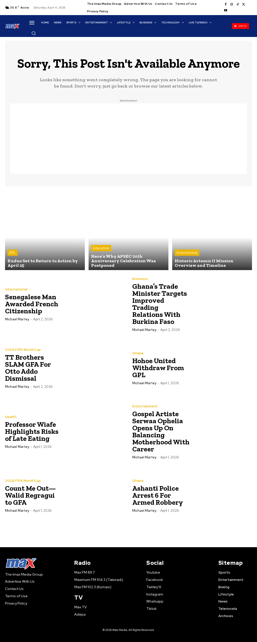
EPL (13, 252)
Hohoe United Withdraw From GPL (158, 368)
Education (101, 248)
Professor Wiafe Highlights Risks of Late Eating (31, 431)
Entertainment (145, 406)
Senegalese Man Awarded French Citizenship (31, 304)
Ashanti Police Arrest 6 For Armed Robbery (157, 495)
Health (10, 416)
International (187, 252)
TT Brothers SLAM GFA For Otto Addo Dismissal (28, 367)
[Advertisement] (128, 138)
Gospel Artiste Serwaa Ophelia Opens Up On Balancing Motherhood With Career (160, 431)
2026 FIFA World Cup (23, 349)
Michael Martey (17, 319)
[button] (33, 33)
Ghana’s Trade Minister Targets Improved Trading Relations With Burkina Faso (159, 304)
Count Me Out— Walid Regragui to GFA (30, 495)
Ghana (137, 353)
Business (140, 278)
